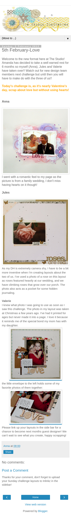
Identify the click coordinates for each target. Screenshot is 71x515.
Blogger (42, 511)
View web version (35, 504)
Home (35, 497)
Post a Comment (15, 470)
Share (8, 452)
